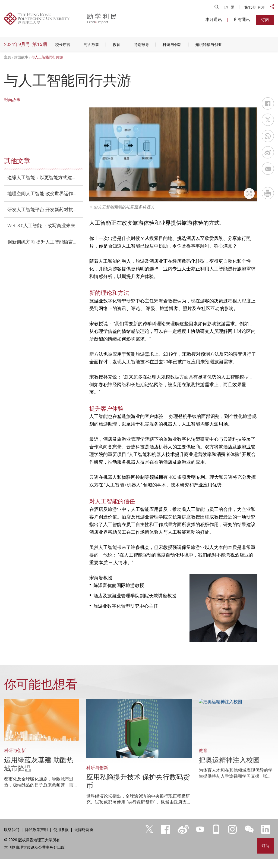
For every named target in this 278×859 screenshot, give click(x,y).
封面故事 (21, 57)
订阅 (265, 20)
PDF (261, 7)
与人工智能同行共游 (47, 57)
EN (226, 7)
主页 (7, 57)
